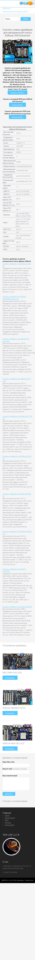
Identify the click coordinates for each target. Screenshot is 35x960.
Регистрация (10, 818)
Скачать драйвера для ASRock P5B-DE (17, 607)
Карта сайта (9, 825)
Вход (7, 820)
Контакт (8, 822)
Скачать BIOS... (17, 105)
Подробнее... (10, 678)
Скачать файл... (17, 117)
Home (7, 815)
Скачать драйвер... (17, 92)
